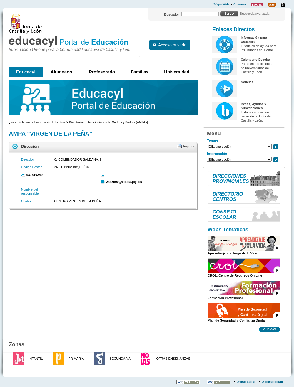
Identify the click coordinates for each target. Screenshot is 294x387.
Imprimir (189, 146)
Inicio (14, 122)
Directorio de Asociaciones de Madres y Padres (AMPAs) (108, 122)
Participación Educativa (49, 122)
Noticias (247, 82)
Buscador (171, 14)
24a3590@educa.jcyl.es (124, 182)
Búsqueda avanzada (254, 13)
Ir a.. (275, 147)
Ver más (269, 329)
